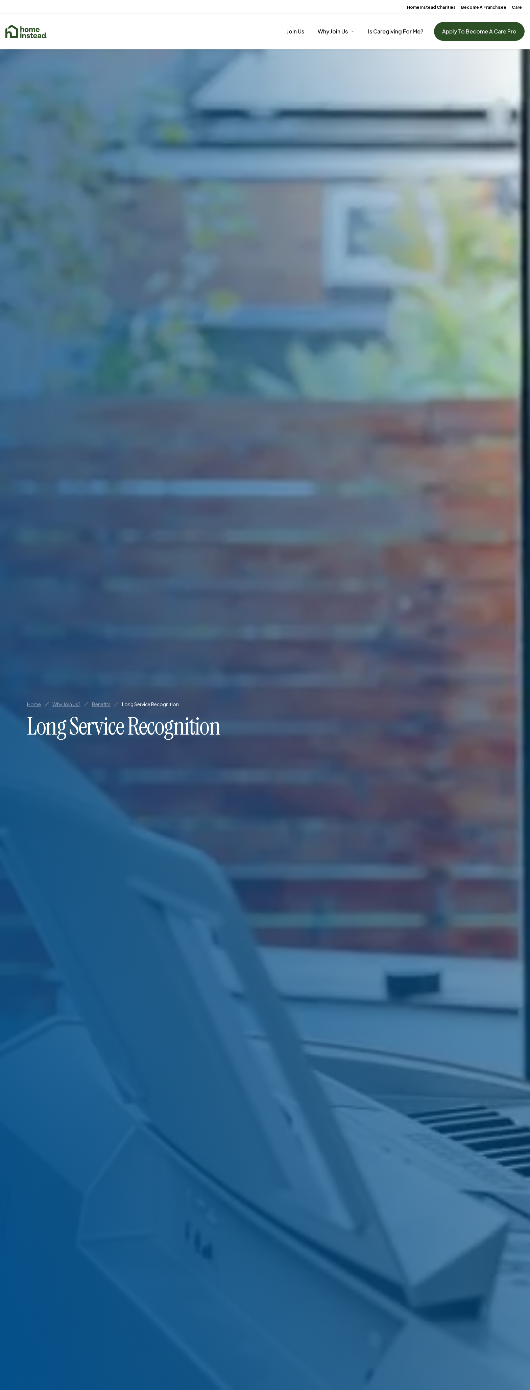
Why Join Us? (66, 704)
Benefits (101, 704)
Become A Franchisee (483, 7)
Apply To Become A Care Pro (479, 31)
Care (517, 7)
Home (34, 704)
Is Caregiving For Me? (395, 31)
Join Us (295, 31)
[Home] (26, 31)
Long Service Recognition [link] (150, 704)
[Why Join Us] (336, 31)
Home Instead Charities (431, 7)
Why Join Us (333, 31)
